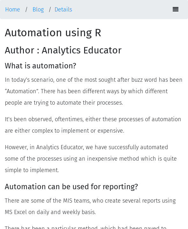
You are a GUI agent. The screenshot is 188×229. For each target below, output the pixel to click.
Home (12, 9)
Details (63, 9)
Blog (38, 9)
